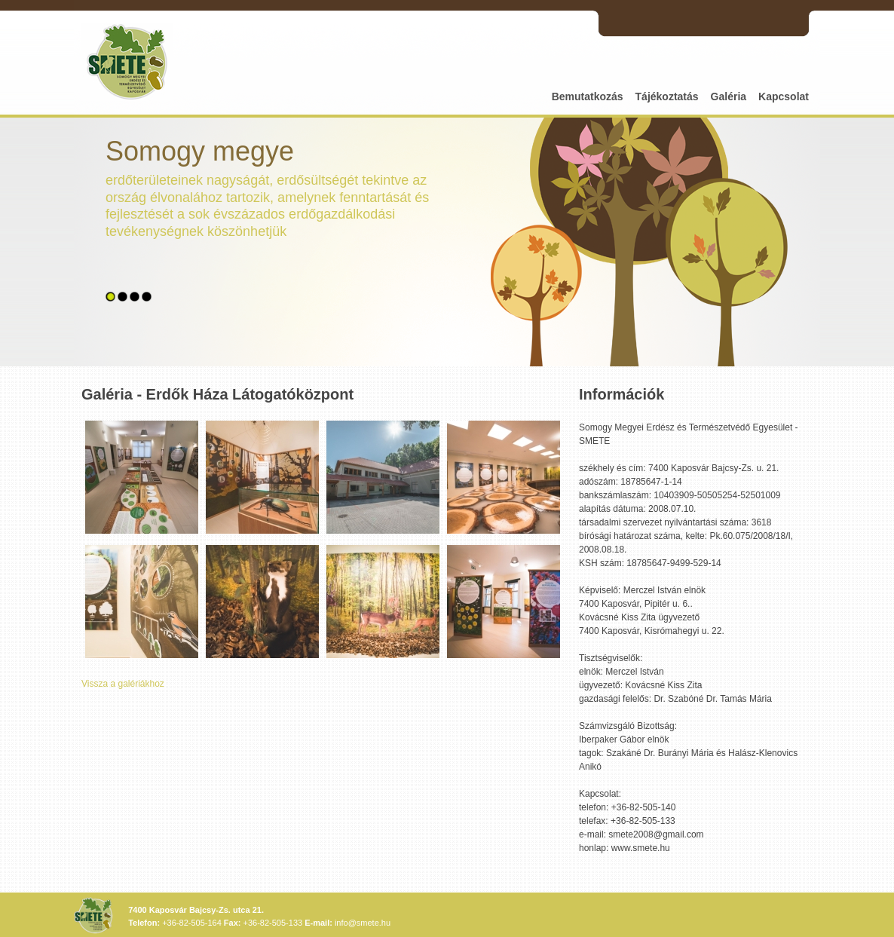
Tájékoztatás (667, 96)
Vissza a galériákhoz (122, 683)
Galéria (728, 96)
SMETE (127, 62)
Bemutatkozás (587, 96)
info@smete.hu (362, 922)
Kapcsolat (783, 96)
